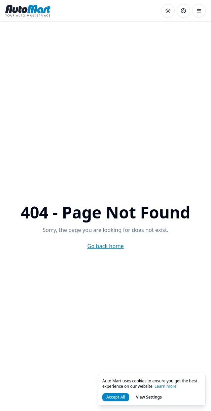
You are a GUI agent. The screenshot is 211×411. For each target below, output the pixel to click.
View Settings (149, 397)
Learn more (165, 386)
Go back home (105, 246)
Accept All (115, 397)
